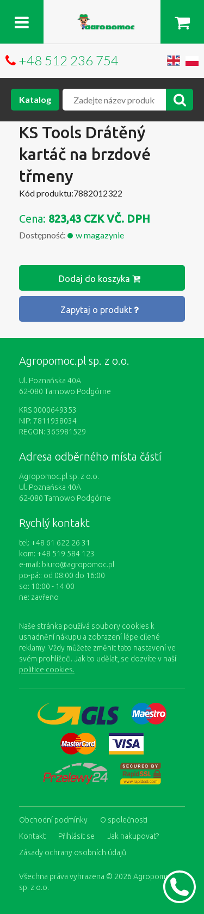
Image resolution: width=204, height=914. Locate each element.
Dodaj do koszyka (99, 279)
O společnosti (123, 819)
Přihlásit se (76, 836)
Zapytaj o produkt (99, 310)
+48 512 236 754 (68, 60)
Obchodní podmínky (53, 819)
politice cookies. (47, 669)
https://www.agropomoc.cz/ (102, 20)
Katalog (35, 99)
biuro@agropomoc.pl (78, 564)
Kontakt (32, 836)
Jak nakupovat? (133, 836)
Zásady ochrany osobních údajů (72, 852)
